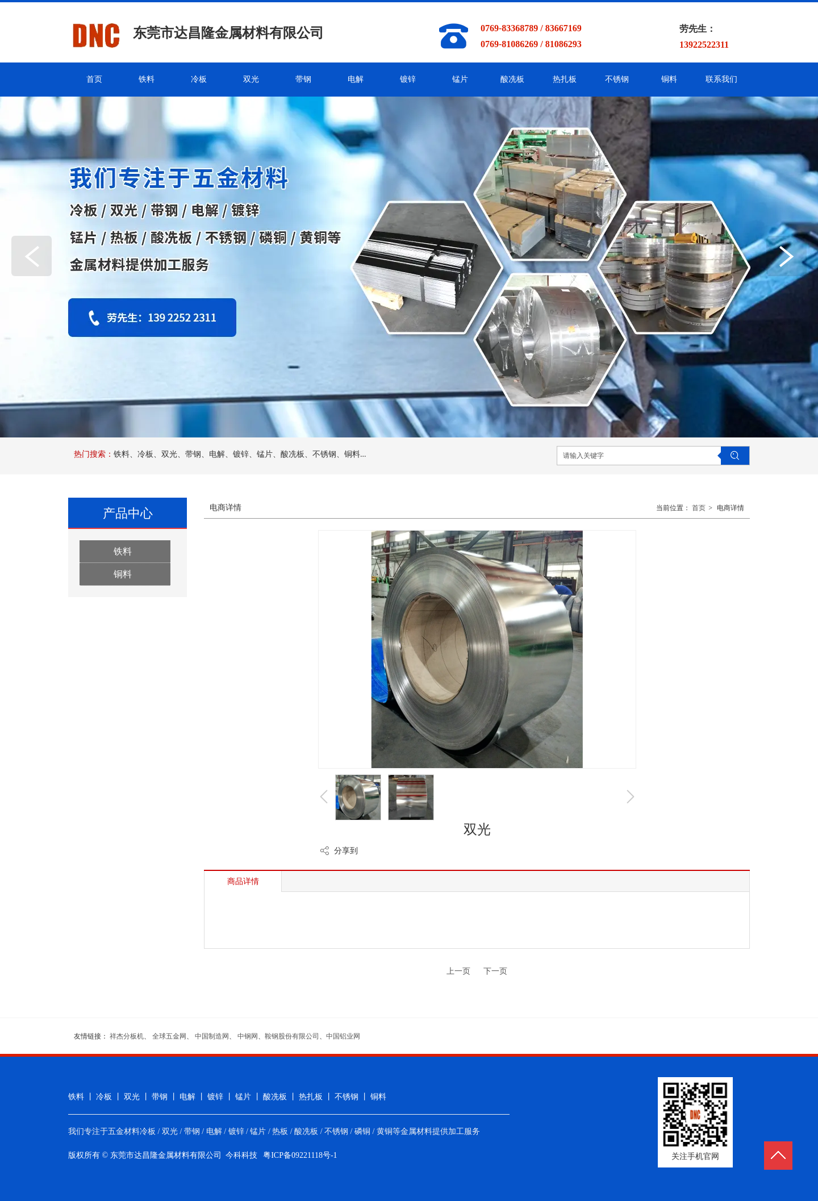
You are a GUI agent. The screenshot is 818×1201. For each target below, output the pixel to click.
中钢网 (247, 1036)
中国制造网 (212, 1036)
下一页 (495, 971)
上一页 (458, 971)
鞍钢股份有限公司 (292, 1036)
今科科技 (241, 1155)
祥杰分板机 (127, 1036)
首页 (699, 508)
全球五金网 (169, 1036)
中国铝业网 (343, 1036)
